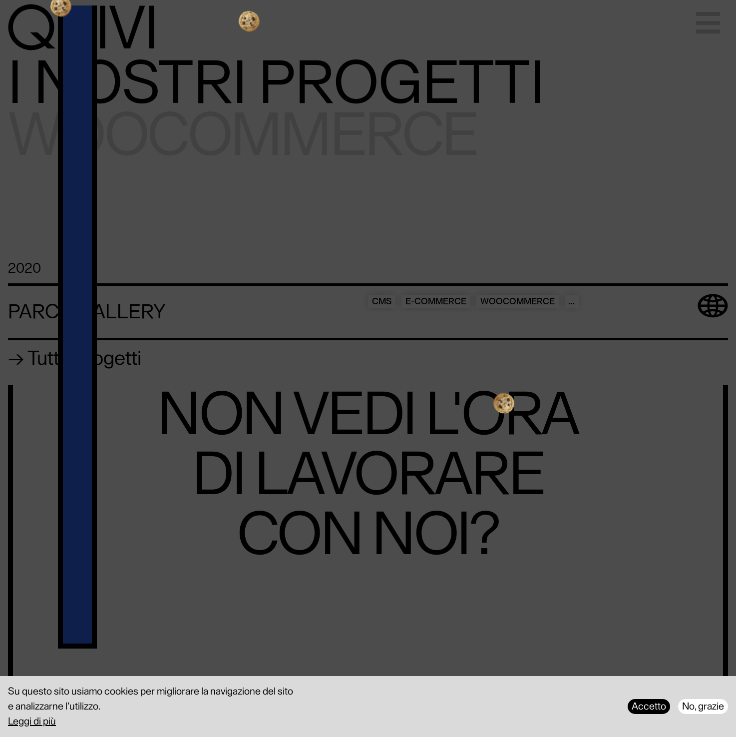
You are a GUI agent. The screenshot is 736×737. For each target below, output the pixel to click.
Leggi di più (32, 722)
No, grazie (703, 707)
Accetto (649, 707)
